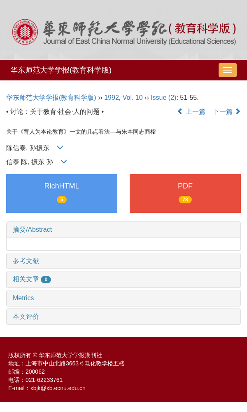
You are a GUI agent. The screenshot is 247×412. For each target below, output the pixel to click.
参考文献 (26, 260)
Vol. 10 (133, 97)
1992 (111, 97)
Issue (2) (163, 97)
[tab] (123, 230)
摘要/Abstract (32, 229)
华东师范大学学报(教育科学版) (61, 70)
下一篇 (227, 111)
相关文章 (32, 279)
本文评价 (26, 316)
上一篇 (191, 111)
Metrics (23, 297)
